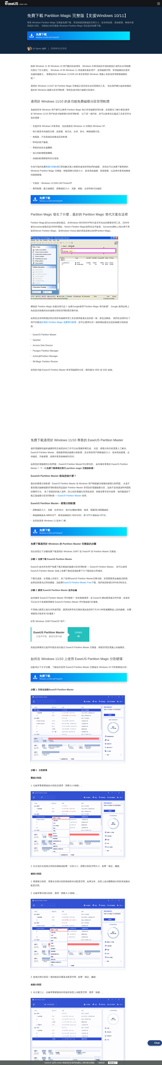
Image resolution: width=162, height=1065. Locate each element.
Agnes (38, 48)
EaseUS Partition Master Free (77, 582)
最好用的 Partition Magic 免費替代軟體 (57, 322)
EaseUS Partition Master (69, 495)
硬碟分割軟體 (52, 167)
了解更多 (101, 1063)
